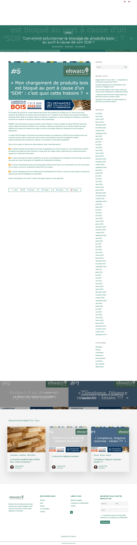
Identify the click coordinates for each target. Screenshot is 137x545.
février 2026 (100, 119)
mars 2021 (99, 283)
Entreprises (99, 355)
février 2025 (100, 153)
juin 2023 (98, 210)
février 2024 (100, 187)
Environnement (100, 358)
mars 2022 (99, 252)
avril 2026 (99, 113)
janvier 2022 (100, 258)
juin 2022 (98, 244)
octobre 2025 (100, 130)
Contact (104, 2)
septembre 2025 (101, 133)
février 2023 (100, 221)
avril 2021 (99, 281)
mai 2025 (99, 145)
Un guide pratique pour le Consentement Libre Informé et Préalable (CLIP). (111, 86)
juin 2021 (98, 275)
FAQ (62, 178)
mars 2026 (99, 116)
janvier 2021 (100, 289)
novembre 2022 (101, 230)
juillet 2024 (99, 173)
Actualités (94, 2)
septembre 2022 (101, 235)
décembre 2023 (101, 193)
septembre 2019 (101, 335)
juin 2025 (98, 142)
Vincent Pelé (58, 47)
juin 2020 (98, 309)
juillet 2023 (99, 207)
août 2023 (99, 204)
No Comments (80, 47)
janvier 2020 (100, 323)
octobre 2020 (100, 298)
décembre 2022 (101, 227)
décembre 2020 (101, 292)
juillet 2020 (99, 306)
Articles (68, 33)
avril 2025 (99, 147)
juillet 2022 (99, 241)
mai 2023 (99, 213)
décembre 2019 (101, 326)
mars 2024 (99, 184)
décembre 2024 (101, 159)
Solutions (69, 2)
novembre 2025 (101, 128)
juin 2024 (98, 176)
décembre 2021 (101, 261)
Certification (99, 353)
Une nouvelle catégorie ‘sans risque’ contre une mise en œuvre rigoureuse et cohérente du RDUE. (112, 91)
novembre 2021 (101, 264)
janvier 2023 (100, 224)
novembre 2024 (101, 162)
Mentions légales (76, 500)
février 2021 (100, 286)
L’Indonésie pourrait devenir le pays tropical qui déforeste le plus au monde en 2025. (111, 96)
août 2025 (99, 136)
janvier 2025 (100, 156)
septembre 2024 (101, 167)
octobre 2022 (100, 232)
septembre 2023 (101, 201)
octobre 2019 (100, 332)
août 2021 (99, 269)
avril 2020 (99, 315)
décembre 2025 (101, 125)
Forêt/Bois (99, 361)
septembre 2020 (101, 300)
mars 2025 (99, 150)
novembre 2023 (101, 196)
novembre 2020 (101, 295)
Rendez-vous (116, 2)
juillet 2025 (99, 139)
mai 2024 (99, 179)
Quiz (77, 2)
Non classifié (100, 364)
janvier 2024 (100, 190)
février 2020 (100, 320)
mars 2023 (99, 218)
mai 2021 (99, 278)
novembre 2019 (101, 329)
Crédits (73, 506)
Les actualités (44, 509)
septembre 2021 (101, 266)
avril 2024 (99, 181)
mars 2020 (99, 317)
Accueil (59, 2)
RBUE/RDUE (100, 367)
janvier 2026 (100, 122)
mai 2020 (99, 312)
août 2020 (99, 303)
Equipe (84, 2)
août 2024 (99, 170)
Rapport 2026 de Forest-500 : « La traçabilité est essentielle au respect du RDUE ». (112, 81)
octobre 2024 (100, 164)
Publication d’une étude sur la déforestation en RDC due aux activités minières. (111, 100)
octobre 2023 (100, 198)
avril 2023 (99, 215)
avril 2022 (99, 249)
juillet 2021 (99, 272)
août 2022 (99, 238)
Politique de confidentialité (79, 503)
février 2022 (100, 255)
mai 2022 (99, 247)
